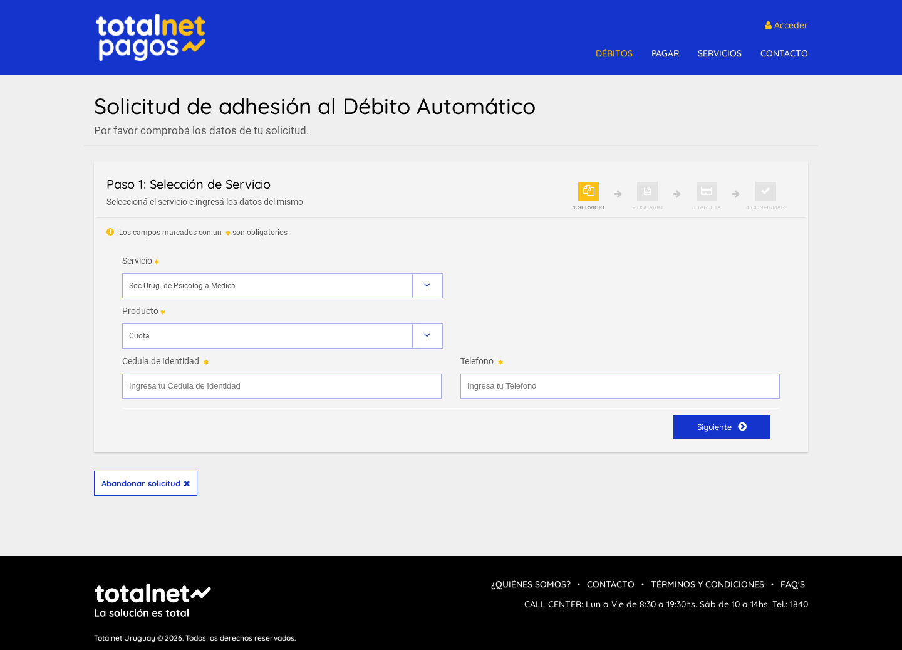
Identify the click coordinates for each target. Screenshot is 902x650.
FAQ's (792, 584)
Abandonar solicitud (145, 483)
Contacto (611, 584)
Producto (140, 311)
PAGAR (665, 53)
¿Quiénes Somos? (531, 584)
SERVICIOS (720, 53)
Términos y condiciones (707, 584)
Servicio (137, 261)
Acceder (786, 25)
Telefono (477, 361)
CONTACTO (784, 53)
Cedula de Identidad (160, 361)
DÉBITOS (614, 53)
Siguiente (722, 426)
